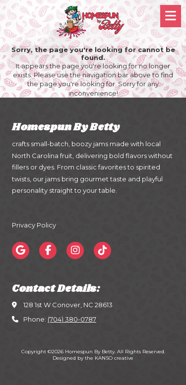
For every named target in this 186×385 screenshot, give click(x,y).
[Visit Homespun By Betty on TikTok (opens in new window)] (102, 250)
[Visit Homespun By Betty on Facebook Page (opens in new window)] (48, 250)
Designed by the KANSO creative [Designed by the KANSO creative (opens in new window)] (93, 358)
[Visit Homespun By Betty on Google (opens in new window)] (20, 250)
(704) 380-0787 (72, 319)
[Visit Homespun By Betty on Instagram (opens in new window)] (75, 250)
